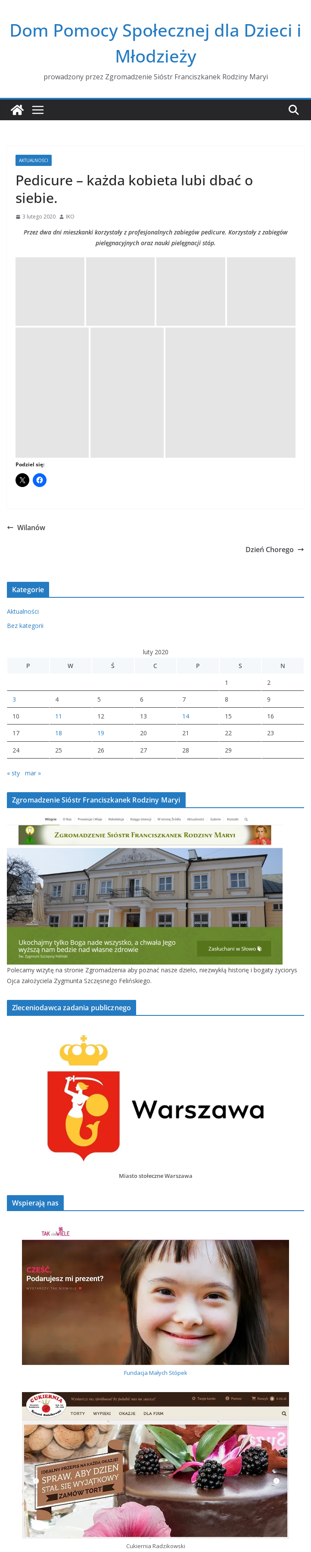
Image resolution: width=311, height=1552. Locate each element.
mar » (33, 574)
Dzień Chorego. (28, 1453)
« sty (13, 574)
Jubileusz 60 (23, 1424)
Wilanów (26, 328)
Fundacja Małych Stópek (155, 1174)
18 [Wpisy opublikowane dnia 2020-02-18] (58, 534)
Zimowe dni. (24, 1410)
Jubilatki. (18, 1396)
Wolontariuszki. (28, 1438)
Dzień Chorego (275, 351)
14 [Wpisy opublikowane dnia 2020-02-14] (185, 517)
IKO (70, 216)
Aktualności (33, 160)
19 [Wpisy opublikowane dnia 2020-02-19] (100, 534)
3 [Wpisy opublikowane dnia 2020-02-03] (14, 501)
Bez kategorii (25, 426)
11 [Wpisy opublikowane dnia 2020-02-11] (58, 517)
